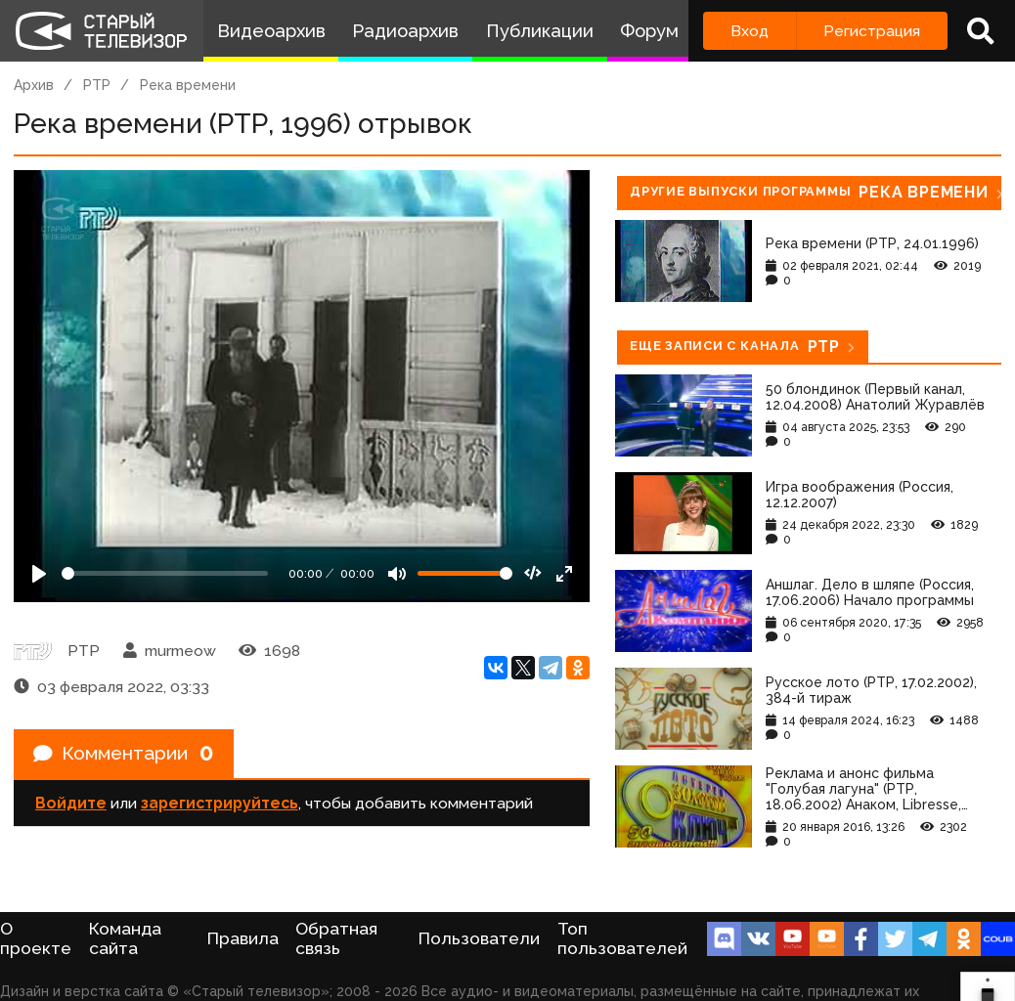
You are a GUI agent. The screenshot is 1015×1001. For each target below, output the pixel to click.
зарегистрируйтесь (219, 805)
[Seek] (165, 573)
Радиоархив (405, 31)
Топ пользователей (622, 938)
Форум (649, 31)
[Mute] (397, 573)
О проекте (35, 938)
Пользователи (479, 938)
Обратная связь (336, 938)
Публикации (540, 31)
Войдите (71, 805)
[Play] (39, 573)
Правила (243, 938)
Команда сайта (125, 938)
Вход (749, 31)
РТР (96, 85)
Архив (34, 85)
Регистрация (871, 31)
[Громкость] (465, 573)
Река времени (188, 85)
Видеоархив (271, 31)
